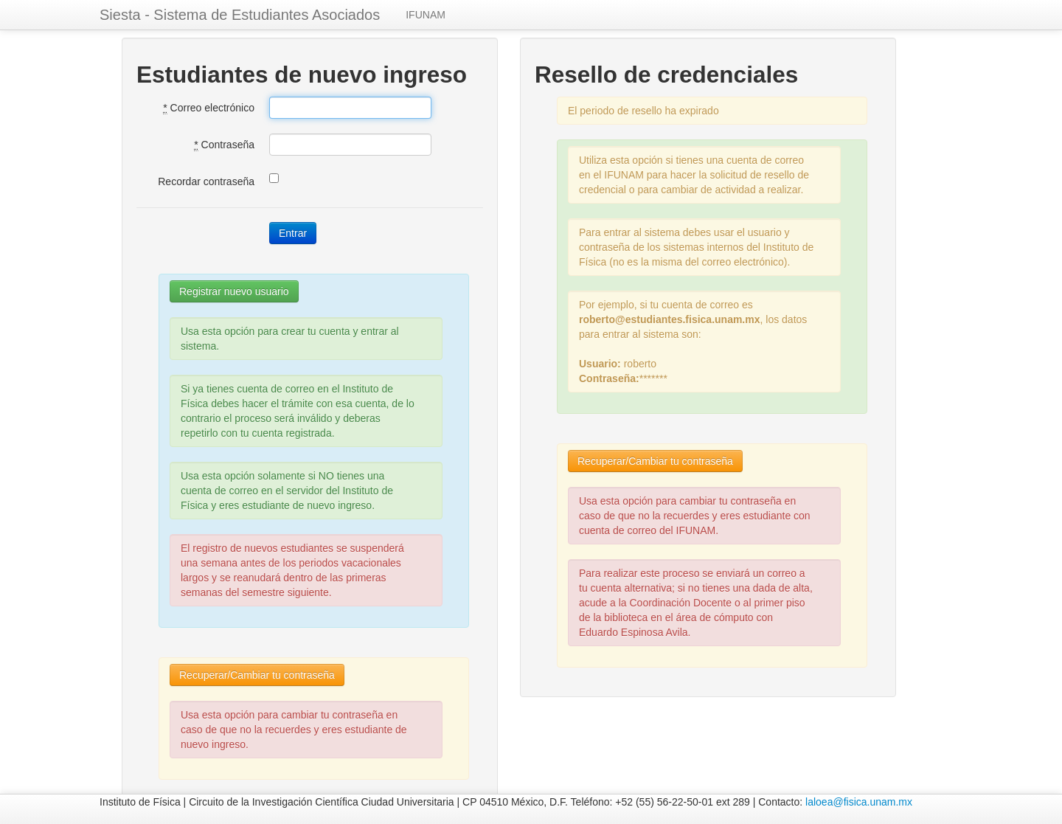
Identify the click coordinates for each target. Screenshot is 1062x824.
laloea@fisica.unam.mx (858, 802)
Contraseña (224, 145)
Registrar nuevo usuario (234, 291)
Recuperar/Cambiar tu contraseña (257, 675)
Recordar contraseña (206, 181)
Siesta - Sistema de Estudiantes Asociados (240, 15)
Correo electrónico (208, 108)
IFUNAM (425, 15)
